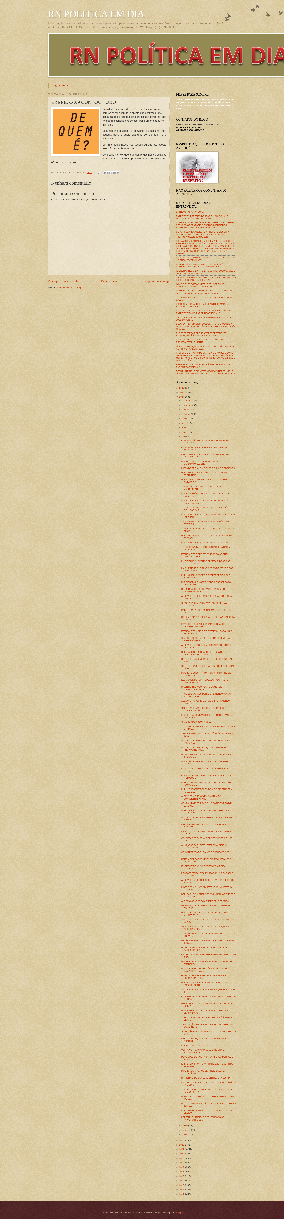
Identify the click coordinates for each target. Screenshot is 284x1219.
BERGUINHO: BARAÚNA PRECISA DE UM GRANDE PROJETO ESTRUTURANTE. (201, 341)
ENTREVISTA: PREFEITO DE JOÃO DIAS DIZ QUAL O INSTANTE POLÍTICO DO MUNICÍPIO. (202, 217)
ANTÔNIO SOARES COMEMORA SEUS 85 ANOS (205, 901)
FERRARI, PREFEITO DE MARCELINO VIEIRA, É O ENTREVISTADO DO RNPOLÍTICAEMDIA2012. (201, 265)
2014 (182, 1180)
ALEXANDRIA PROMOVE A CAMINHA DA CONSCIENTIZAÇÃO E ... (201, 797)
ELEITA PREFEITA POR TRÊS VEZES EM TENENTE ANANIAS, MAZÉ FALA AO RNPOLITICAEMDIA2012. (201, 334)
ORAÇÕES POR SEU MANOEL (196, 722)
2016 (182, 1171)
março (185, 1125)
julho (184, 423)
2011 (182, 1194)
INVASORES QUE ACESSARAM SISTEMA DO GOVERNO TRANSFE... (203, 625)
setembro (186, 414)
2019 (182, 1158)
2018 (182, 1162)
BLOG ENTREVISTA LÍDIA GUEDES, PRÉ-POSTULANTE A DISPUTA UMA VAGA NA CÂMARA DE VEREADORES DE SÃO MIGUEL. (206, 326)
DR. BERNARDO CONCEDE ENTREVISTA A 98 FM (205, 1078)
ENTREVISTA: (206, 225)
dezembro (187, 400)
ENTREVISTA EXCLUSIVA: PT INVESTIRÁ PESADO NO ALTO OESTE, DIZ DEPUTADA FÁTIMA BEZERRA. (205, 292)
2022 (182, 1145)
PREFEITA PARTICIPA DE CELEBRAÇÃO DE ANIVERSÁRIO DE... (202, 1118)
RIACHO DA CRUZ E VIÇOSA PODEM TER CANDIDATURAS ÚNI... (201, 462)
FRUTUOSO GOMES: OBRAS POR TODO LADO (204, 542)
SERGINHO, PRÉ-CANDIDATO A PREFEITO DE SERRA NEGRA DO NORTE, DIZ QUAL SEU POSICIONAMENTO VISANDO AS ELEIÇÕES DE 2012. (203, 234)
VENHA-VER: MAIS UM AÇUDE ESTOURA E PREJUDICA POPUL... (202, 1051)
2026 (182, 388)
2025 (182, 392)
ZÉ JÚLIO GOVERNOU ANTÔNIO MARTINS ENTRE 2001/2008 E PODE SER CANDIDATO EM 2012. (206, 278)
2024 (182, 397)
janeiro (185, 1134)
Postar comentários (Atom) (68, 287)
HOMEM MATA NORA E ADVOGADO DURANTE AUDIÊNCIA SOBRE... (204, 948)
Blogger (179, 1212)
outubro (185, 409)
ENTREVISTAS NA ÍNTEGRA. (190, 212)
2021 (182, 1149)
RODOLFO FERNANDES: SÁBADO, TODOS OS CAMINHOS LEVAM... (204, 969)
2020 (182, 1153)
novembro (187, 405)
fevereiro (186, 1130)
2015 (182, 1176)
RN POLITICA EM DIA (96, 14)
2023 (182, 1140)
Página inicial (60, 85)
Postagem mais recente (63, 281)
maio (184, 432)
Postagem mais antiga (155, 281)
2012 (182, 1189)
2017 (182, 1167)
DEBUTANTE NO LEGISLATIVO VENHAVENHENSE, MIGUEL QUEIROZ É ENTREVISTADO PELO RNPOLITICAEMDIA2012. (205, 372)
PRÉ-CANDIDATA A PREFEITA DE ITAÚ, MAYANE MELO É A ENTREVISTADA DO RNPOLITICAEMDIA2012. (205, 311)
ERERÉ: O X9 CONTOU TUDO (195, 1045)
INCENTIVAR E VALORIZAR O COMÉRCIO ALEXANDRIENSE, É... (201, 688)
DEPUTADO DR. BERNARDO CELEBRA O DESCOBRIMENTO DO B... (201, 653)
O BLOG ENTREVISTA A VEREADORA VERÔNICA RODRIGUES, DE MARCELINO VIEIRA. (200, 285)
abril (184, 436)
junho (184, 427)
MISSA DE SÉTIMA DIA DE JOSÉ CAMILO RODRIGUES (208, 468)
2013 (182, 1185)
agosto (185, 418)
